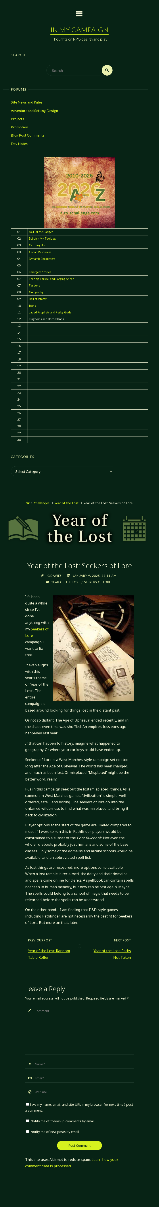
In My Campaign (79, 29)
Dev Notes (19, 143)
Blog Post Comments (27, 135)
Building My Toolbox (42, 238)
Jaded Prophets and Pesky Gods (50, 312)
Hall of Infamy (38, 299)
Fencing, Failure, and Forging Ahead (51, 279)
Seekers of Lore (97, 582)
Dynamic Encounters (42, 258)
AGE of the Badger (41, 232)
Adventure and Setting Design (34, 110)
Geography (36, 292)
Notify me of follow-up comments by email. (63, 1121)
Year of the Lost (66, 503)
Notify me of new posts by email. (55, 1131)
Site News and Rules (26, 102)
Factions (34, 285)
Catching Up (37, 245)
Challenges (42, 503)
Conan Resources (40, 252)
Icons (32, 305)
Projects (17, 119)
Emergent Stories (40, 272)
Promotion (19, 127)
